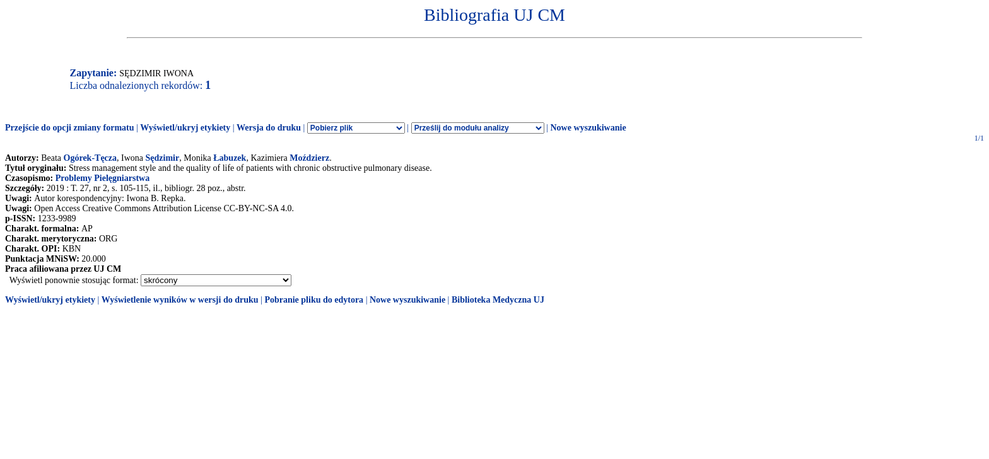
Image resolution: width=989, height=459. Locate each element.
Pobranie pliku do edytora (313, 300)
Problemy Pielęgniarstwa (102, 178)
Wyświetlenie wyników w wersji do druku (180, 300)
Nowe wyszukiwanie (588, 127)
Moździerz (309, 158)
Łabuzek (229, 158)
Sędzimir (163, 158)
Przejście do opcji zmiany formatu (69, 127)
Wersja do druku (269, 127)
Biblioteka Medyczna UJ (498, 300)
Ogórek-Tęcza (90, 158)
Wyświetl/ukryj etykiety (185, 127)
